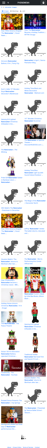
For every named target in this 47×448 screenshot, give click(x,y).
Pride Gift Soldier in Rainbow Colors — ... (11, 180)
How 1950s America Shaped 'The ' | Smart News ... (11, 33)
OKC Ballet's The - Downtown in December (11, 209)
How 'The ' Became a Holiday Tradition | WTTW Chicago (35, 32)
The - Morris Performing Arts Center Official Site (33, 261)
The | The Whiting (9, 151)
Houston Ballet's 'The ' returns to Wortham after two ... (9, 261)
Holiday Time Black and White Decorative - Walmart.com (34, 90)
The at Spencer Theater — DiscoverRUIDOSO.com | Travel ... (34, 142)
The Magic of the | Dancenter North (35, 202)
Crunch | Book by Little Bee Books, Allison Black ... (34, 296)
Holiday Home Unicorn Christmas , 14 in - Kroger (11, 305)
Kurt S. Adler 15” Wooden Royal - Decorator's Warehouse (10, 91)
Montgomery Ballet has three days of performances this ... (11, 426)
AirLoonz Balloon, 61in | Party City (10, 62)
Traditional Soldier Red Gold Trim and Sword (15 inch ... (34, 356)
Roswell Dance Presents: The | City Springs (11, 401)
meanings (14, 11)
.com (22, 11)
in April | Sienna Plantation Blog (35, 61)
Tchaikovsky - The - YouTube (9, 373)
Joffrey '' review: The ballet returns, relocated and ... (35, 231)
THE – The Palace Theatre (10, 324)
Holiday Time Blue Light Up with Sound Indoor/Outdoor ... (34, 172)
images (5, 11)
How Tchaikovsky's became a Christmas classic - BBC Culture (9, 282)
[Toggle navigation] (3, 3)
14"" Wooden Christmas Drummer (33, 120)
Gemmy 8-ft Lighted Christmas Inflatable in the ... (9, 121)
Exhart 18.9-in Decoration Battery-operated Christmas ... (10, 354)
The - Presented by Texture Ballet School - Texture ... (35, 410)
